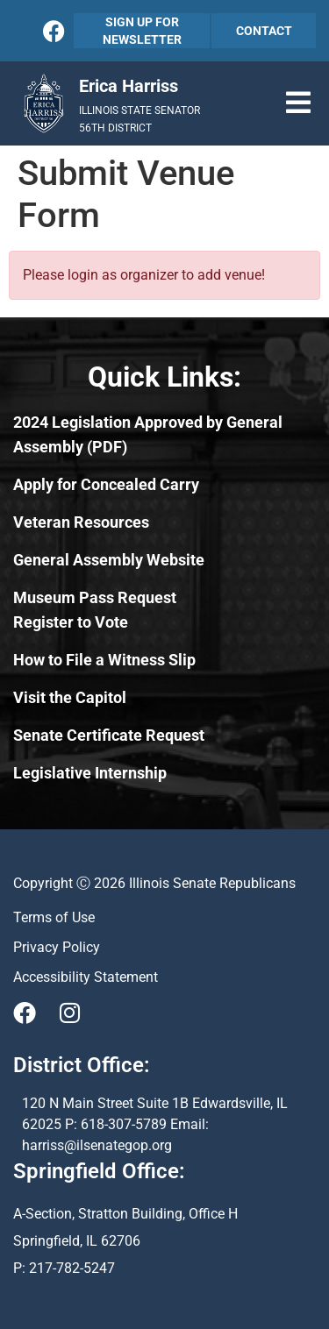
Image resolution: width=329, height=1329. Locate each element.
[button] (298, 103)
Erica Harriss (128, 85)
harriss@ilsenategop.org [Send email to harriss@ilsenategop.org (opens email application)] (97, 1145)
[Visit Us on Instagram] (69, 1012)
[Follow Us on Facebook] (54, 31)
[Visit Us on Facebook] (24, 1012)
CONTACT (264, 31)
